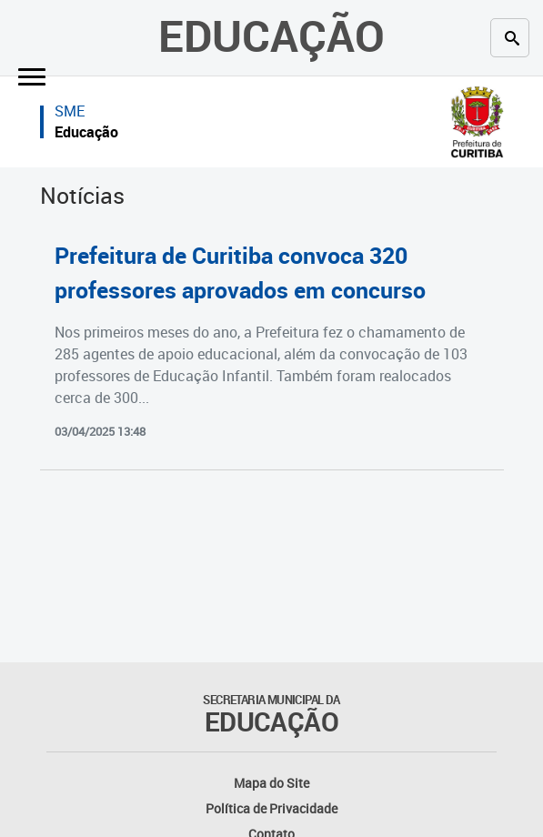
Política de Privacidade (271, 808)
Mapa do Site (271, 783)
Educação (271, 35)
